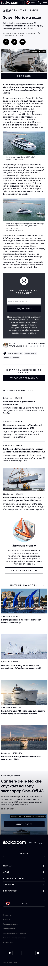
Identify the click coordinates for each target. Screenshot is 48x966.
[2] (34, 346)
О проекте (7, 915)
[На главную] (9, 2)
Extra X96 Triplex (11, 358)
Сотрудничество (9, 929)
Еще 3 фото (24, 76)
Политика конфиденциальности (14, 938)
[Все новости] (42, 585)
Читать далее (24, 824)
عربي (41, 842)
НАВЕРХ (31, 853)
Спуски (6, 12)
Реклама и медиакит (10, 924)
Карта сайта (8, 942)
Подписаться (24, 308)
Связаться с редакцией (24, 378)
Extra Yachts (30, 353)
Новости (33, 10)
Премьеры (18, 753)
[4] (40, 346)
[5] (43, 346)
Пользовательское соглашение (14, 933)
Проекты (17, 707)
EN (30, 842)
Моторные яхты (38, 52)
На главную (9, 10)
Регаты (16, 616)
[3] (37, 346)
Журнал (22, 10)
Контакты (6, 919)
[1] (31, 346)
